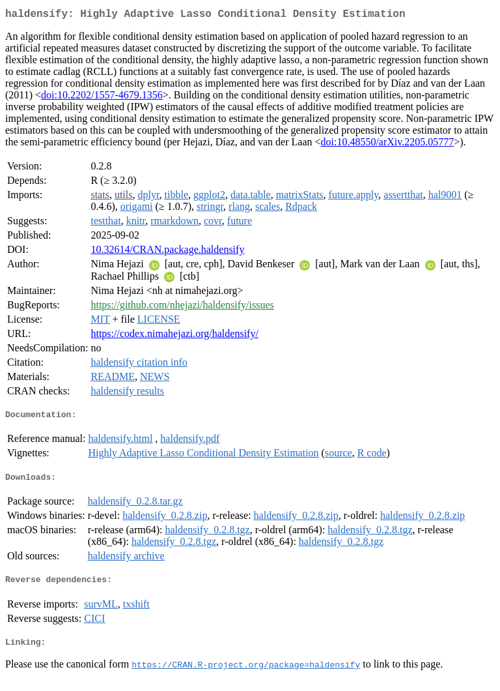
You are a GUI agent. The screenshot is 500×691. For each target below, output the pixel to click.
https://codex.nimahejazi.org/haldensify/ (174, 336)
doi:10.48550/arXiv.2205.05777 (387, 144)
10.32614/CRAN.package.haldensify (167, 251)
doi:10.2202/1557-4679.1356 (102, 97)
